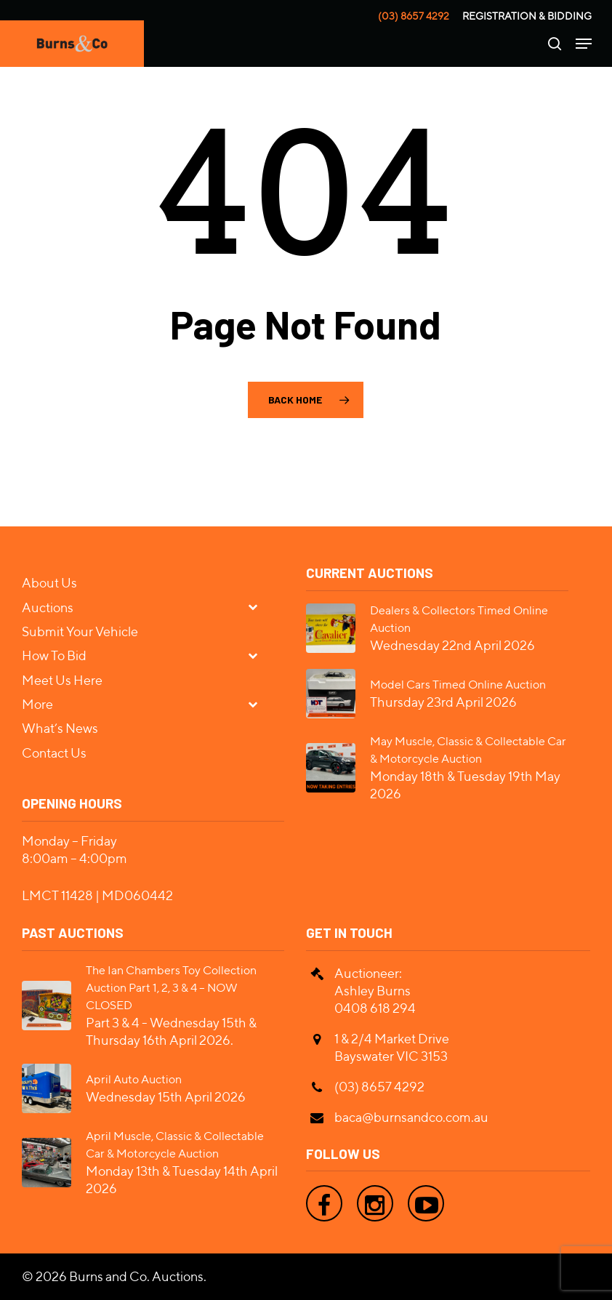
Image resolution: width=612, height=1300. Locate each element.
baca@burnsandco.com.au (411, 1117)
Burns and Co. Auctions (136, 1276)
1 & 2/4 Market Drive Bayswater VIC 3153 (391, 1047)
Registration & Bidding (527, 16)
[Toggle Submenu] (258, 607)
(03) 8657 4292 (413, 16)
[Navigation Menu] (584, 43)
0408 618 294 (375, 1008)
